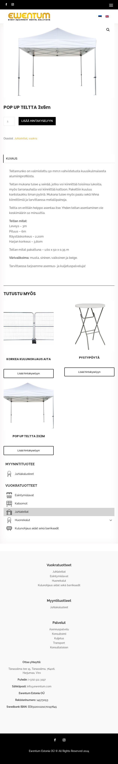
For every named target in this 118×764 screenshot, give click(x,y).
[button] (108, 29)
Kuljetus (59, 638)
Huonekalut (59, 580)
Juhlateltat (20, 138)
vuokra (33, 138)
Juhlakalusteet (59, 607)
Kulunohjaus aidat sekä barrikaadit (59, 585)
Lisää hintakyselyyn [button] (28, 373)
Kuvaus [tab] (11, 158)
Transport (59, 642)
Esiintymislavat (59, 576)
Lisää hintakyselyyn (37, 121)
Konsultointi (59, 633)
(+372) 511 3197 (37, 679)
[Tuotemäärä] (9, 121)
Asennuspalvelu (59, 629)
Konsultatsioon (59, 647)
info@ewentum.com (39, 686)
